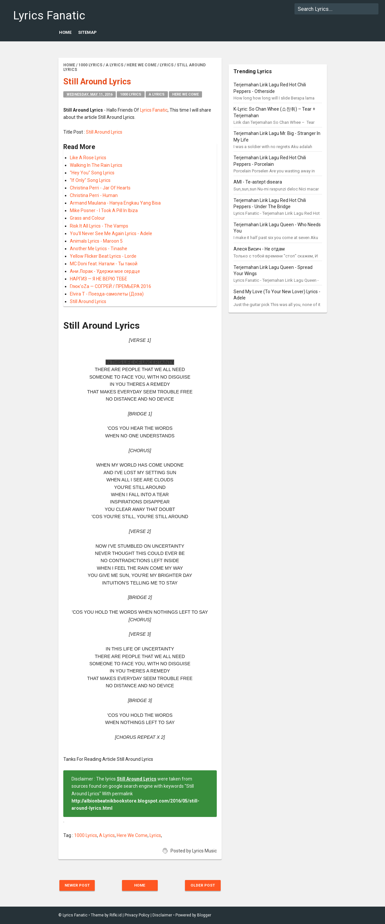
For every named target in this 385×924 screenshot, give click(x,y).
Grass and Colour (87, 218)
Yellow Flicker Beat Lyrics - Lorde (103, 256)
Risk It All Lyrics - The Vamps (99, 226)
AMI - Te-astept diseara (257, 182)
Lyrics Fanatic (42, 15)
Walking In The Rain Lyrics (96, 165)
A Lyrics (157, 94)
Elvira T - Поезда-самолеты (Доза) (107, 294)
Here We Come (185, 94)
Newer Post (78, 885)
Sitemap (87, 32)
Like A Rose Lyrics (88, 157)
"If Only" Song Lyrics (90, 180)
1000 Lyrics (130, 94)
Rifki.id (116, 915)
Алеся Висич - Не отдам (259, 249)
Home (65, 32)
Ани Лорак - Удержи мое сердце (105, 271)
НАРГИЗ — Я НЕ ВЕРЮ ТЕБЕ (98, 278)
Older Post (201, 885)
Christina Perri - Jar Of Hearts (100, 187)
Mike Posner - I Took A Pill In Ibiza (104, 210)
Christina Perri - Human (94, 195)
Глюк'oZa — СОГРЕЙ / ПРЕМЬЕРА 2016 (110, 286)
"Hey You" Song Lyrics (92, 172)
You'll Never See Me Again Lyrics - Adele (111, 233)
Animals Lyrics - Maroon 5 (96, 241)
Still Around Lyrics (104, 132)
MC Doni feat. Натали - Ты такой (103, 263)
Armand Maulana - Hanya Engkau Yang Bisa (115, 203)
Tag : (68, 835)
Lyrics (155, 835)
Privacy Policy (137, 915)
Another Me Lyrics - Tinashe (98, 248)
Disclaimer (162, 915)
